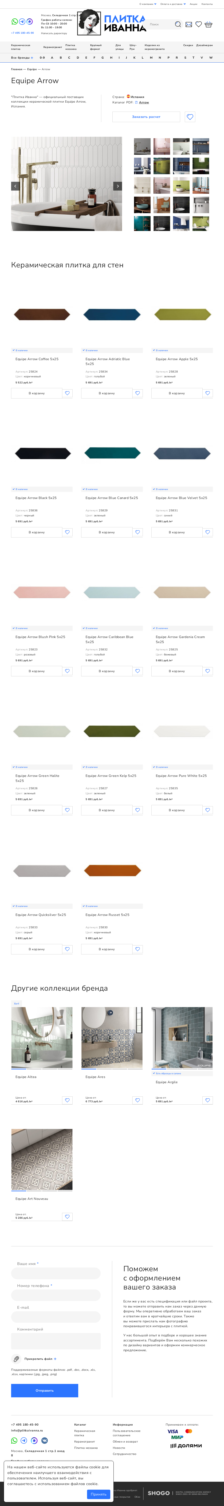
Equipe (32, 69)
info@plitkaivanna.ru (27, 1431)
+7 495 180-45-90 (22, 33)
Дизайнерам (204, 45)
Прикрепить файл (38, 1359)
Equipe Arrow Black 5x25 (36, 498)
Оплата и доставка (171, 4)
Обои (137, 1496)
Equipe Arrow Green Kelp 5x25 (111, 776)
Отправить (45, 1390)
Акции (193, 4)
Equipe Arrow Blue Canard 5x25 (112, 498)
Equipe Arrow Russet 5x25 (107, 915)
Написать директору (54, 33)
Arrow (144, 102)
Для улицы (120, 47)
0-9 (42, 58)
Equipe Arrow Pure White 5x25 (181, 776)
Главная (16, 69)
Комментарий (30, 1329)
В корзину (37, 393)
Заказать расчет (146, 117)
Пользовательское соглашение (127, 1433)
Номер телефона (34, 1285)
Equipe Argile (167, 1082)
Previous (15, 186)
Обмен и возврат (125, 1442)
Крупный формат (96, 47)
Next (117, 186)
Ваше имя (28, 1263)
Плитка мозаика (71, 47)
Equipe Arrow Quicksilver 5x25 (41, 915)
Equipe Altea (26, 1077)
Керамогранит (52, 47)
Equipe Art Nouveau (32, 1199)
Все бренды (22, 57)
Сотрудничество (125, 1454)
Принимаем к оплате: (182, 1425)
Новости (119, 1448)
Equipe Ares (95, 1077)
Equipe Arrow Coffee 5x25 (37, 359)
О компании (146, 4)
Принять (99, 1494)
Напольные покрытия (118, 1496)
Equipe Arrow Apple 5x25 (177, 359)
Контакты (207, 4)
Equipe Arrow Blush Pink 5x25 (40, 637)
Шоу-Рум (133, 47)
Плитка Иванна (112, 22)
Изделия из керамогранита (155, 47)
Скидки (188, 45)
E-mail (23, 1307)
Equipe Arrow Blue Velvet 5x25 (181, 498)
